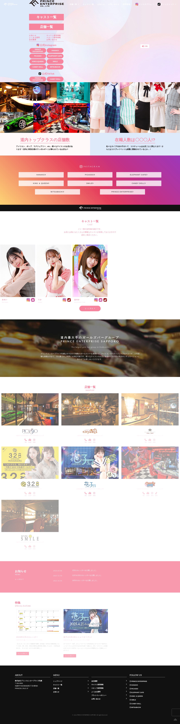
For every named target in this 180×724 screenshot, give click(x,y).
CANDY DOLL (38, 67)
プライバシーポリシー (98, 695)
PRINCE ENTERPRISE (38, 50)
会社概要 (32, 39)
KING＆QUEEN (38, 61)
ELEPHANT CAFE (55, 56)
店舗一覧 (46, 27)
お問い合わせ (51, 39)
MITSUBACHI (55, 67)
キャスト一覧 (46, 17)
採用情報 (127, 4)
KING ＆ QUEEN (41, 183)
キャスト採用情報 (53, 35)
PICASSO (37, 56)
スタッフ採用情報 (53, 37)
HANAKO (55, 50)
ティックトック (167, 4)
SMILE (55, 61)
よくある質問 (34, 37)
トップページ (57, 681)
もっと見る (90, 308)
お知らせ (32, 35)
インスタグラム (144, 4)
